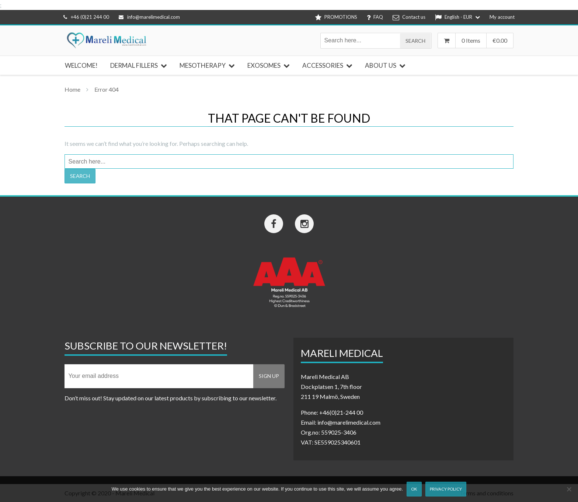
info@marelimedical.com (149, 17)
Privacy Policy (446, 489)
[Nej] (568, 489)
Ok (414, 489)
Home (72, 89)
